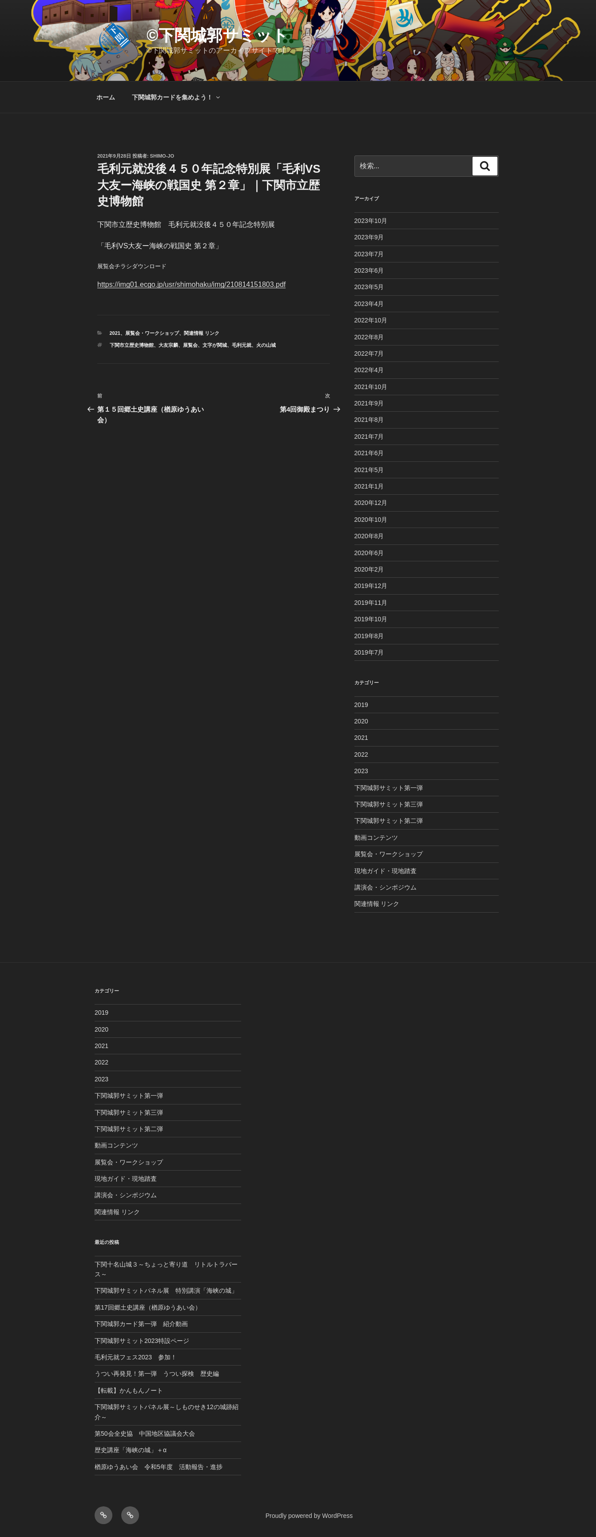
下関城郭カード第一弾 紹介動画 (141, 1323)
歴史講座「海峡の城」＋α (131, 1450)
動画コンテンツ (376, 837)
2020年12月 (371, 502)
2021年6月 (369, 453)
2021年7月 (369, 436)
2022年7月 (369, 353)
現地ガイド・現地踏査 (385, 870)
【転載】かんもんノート (129, 1390)
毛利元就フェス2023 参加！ (136, 1357)
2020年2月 (369, 569)
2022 (361, 754)
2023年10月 (371, 220)
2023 (361, 770)
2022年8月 (369, 337)
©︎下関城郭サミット (217, 35)
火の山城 (266, 345)
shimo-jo (162, 156)
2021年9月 (369, 403)
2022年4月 (369, 369)
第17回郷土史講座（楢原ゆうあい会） (148, 1307)
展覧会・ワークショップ (152, 333)
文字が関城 (215, 345)
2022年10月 (371, 320)
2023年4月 (369, 303)
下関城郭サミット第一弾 (388, 787)
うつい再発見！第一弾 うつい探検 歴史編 (157, 1373)
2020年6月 (369, 552)
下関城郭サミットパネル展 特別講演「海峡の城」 (166, 1290)
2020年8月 (369, 536)
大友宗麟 (168, 345)
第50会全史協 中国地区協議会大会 (145, 1433)
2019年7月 (369, 652)
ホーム (105, 97)
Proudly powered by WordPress (309, 1515)
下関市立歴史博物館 (132, 345)
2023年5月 (369, 286)
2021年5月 (369, 469)
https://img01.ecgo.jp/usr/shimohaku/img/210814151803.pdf (191, 284)
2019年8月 (369, 635)
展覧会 (190, 345)
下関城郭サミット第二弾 (388, 820)
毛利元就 (241, 345)
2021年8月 (369, 419)
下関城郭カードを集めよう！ (176, 97)
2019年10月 (371, 619)
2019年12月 (371, 585)
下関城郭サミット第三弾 (388, 804)
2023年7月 (369, 254)
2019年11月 (371, 602)
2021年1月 (369, 486)
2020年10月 (371, 519)
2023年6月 (369, 270)
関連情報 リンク (201, 333)
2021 (115, 333)
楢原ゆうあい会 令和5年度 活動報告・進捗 (159, 1466)
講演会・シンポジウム (385, 887)
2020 (361, 721)
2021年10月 (371, 386)
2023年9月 (369, 237)
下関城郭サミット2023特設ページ (142, 1340)
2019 (361, 704)
